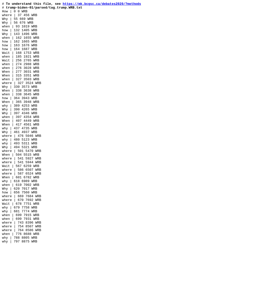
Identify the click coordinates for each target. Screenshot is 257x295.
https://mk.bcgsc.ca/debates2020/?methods (102, 4)
